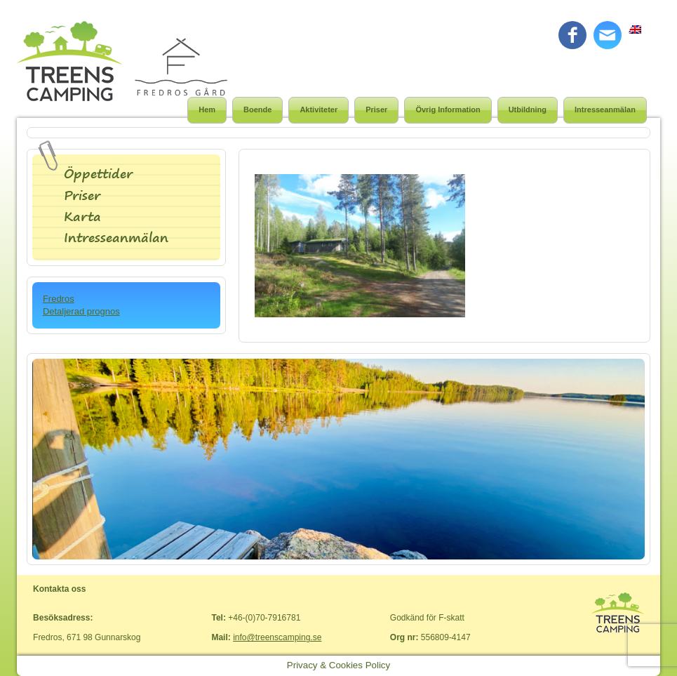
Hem (207, 109)
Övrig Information (447, 109)
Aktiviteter (318, 109)
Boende (257, 109)
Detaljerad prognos (81, 311)
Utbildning (528, 109)
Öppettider (98, 174)
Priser (376, 109)
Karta (82, 216)
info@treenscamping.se (277, 637)
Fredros (58, 298)
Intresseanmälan (605, 109)
